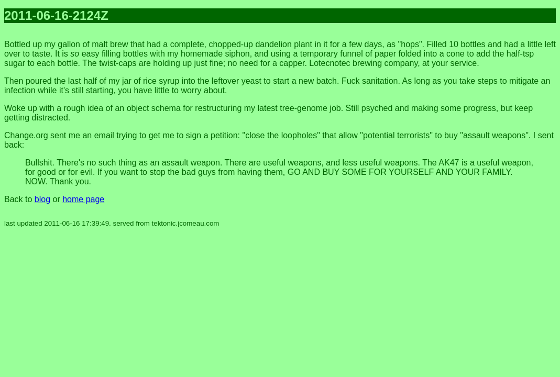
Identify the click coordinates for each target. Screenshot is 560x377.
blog (42, 199)
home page (83, 199)
